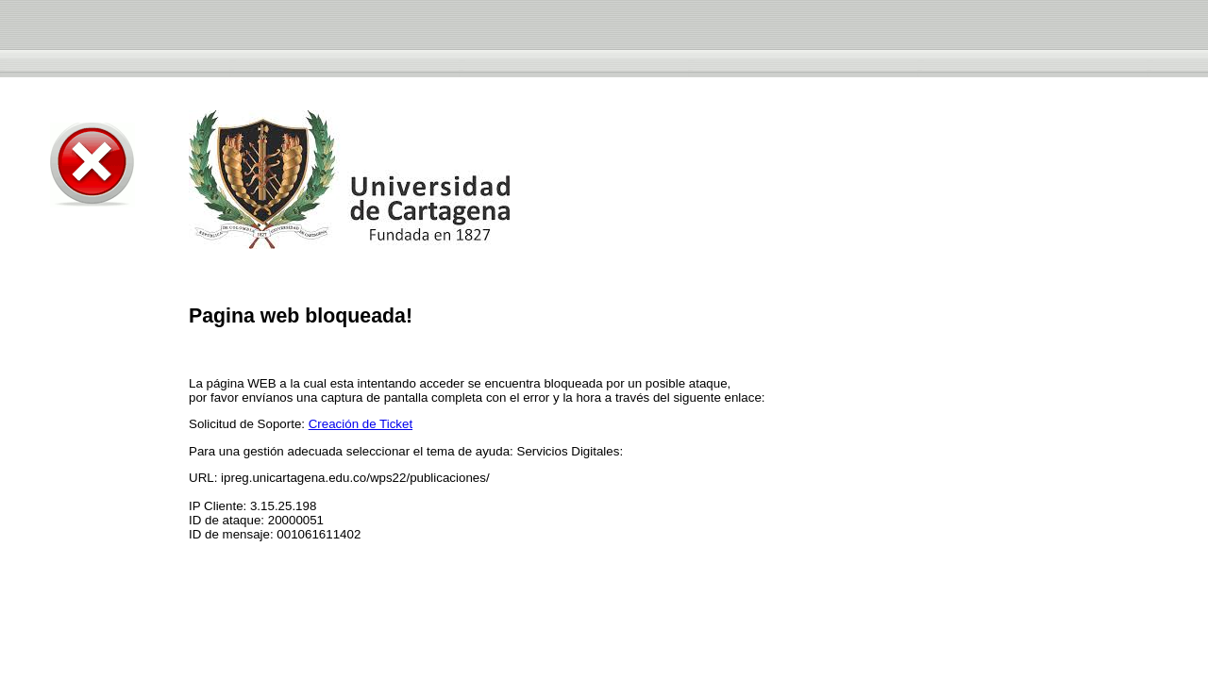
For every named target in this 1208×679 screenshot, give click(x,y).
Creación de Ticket (360, 424)
